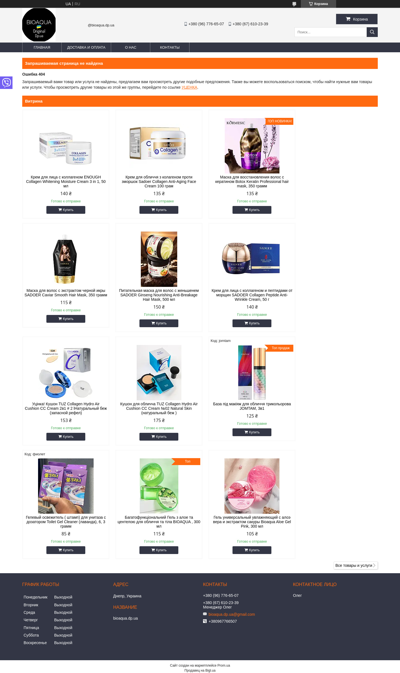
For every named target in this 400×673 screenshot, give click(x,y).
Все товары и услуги (353, 452)
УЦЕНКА (189, 87)
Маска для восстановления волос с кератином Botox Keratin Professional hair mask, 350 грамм (245, 181)
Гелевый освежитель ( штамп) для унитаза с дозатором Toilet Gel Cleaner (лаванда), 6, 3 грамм (155, 408)
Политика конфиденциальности (233, 562)
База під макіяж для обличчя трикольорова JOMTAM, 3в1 (64, 406)
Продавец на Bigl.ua (200, 557)
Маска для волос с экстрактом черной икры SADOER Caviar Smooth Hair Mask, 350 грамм (335, 181)
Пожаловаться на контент (186, 562)
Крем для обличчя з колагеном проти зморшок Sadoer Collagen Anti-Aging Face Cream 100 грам (155, 181)
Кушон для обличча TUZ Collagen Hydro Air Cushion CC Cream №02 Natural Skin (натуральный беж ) (335, 295)
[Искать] (372, 32)
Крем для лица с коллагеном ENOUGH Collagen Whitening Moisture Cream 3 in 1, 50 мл (64, 181)
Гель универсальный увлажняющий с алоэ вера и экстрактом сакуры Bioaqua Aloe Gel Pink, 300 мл (335, 408)
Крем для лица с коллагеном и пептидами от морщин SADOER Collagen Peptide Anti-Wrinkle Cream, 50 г (155, 295)
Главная (42, 47)
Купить (67, 210)
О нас (130, 47)
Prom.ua (224, 552)
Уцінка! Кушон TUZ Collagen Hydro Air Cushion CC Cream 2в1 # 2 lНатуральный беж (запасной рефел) (245, 295)
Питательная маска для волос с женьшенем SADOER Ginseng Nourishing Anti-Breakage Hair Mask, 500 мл (64, 295)
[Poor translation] (20, 592)
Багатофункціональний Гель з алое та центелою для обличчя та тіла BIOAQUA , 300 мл (245, 408)
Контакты (169, 47)
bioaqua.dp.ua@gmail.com (232, 501)
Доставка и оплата (86, 47)
